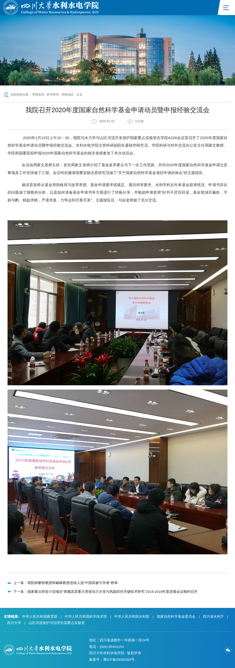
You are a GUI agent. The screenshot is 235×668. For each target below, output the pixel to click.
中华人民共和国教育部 (39, 616)
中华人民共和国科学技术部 (86, 616)
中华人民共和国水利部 (131, 616)
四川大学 (14, 623)
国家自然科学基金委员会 (176, 616)
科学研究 (53, 94)
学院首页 (38, 94)
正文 (79, 94)
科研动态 (68, 94)
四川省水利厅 (213, 616)
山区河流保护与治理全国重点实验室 (56, 623)
